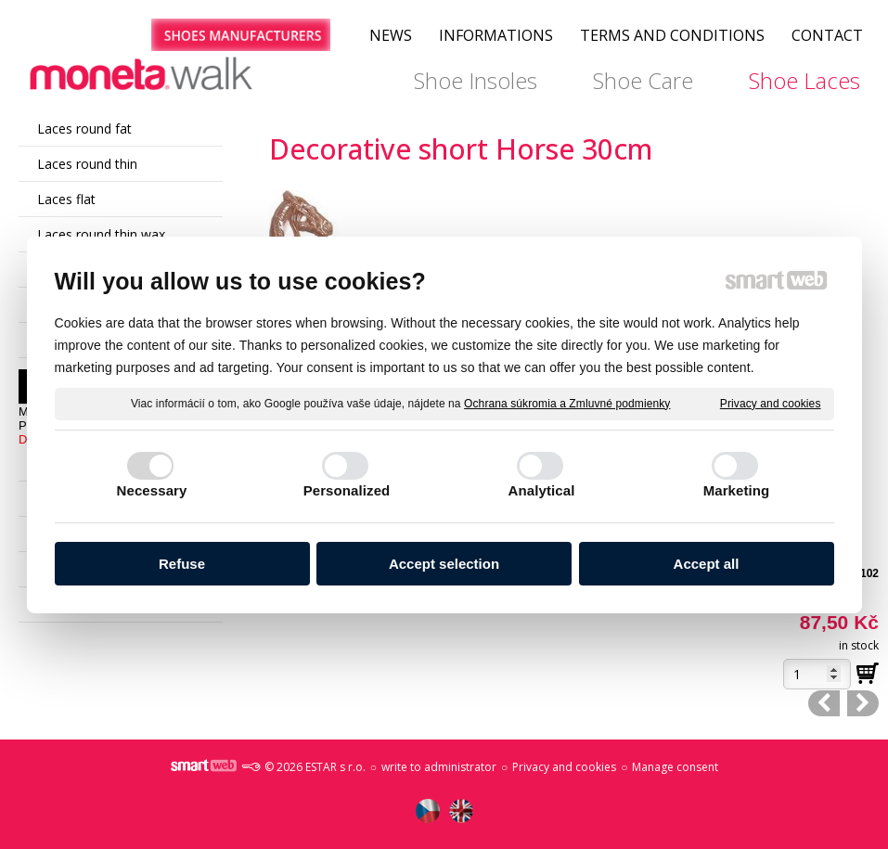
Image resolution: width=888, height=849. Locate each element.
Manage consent (675, 767)
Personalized (347, 490)
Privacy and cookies (770, 402)
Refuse (182, 564)
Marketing (736, 490)
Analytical (541, 490)
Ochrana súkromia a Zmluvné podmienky (567, 402)
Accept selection (444, 564)
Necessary (152, 490)
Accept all (707, 564)
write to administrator (438, 767)
